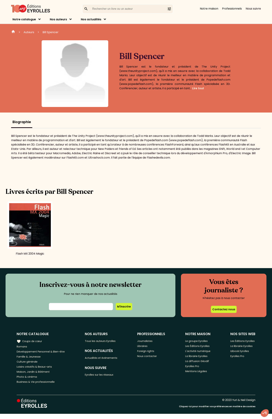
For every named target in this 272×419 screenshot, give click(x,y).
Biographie (21, 122)
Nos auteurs (58, 19)
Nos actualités (91, 19)
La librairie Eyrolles (196, 358)
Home (13, 32)
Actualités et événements (105, 359)
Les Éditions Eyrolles (197, 347)
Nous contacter (150, 358)
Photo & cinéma (28, 381)
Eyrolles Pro (192, 370)
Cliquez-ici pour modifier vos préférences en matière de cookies (217, 411)
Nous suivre (253, 9)
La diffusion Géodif (196, 364)
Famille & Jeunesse (30, 358)
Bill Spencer (50, 32)
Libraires (145, 347)
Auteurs (29, 32)
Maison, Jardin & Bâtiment (34, 375)
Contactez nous (223, 309)
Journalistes (148, 341)
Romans (22, 347)
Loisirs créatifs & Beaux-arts (36, 370)
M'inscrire (124, 307)
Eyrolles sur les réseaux (103, 376)
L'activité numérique (198, 352)
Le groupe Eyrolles (196, 341)
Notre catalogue (24, 19)
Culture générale (28, 364)
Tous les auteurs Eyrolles (104, 341)
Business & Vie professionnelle (37, 387)
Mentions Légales (196, 375)
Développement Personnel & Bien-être (43, 352)
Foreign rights (149, 352)
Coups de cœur (30, 341)
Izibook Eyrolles (239, 352)
